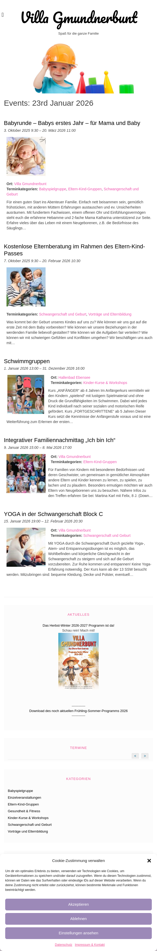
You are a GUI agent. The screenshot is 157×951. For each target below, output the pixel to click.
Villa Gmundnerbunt (78, 17)
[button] (149, 860)
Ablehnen (78, 918)
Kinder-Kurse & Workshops (105, 383)
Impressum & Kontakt (90, 945)
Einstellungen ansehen (78, 933)
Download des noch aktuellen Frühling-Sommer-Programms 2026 (78, 711)
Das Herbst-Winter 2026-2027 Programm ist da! (78, 625)
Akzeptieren (78, 904)
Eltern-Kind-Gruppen (85, 189)
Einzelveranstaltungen (24, 797)
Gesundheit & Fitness (24, 811)
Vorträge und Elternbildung (109, 314)
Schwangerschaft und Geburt (62, 314)
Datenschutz (63, 945)
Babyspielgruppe (52, 189)
